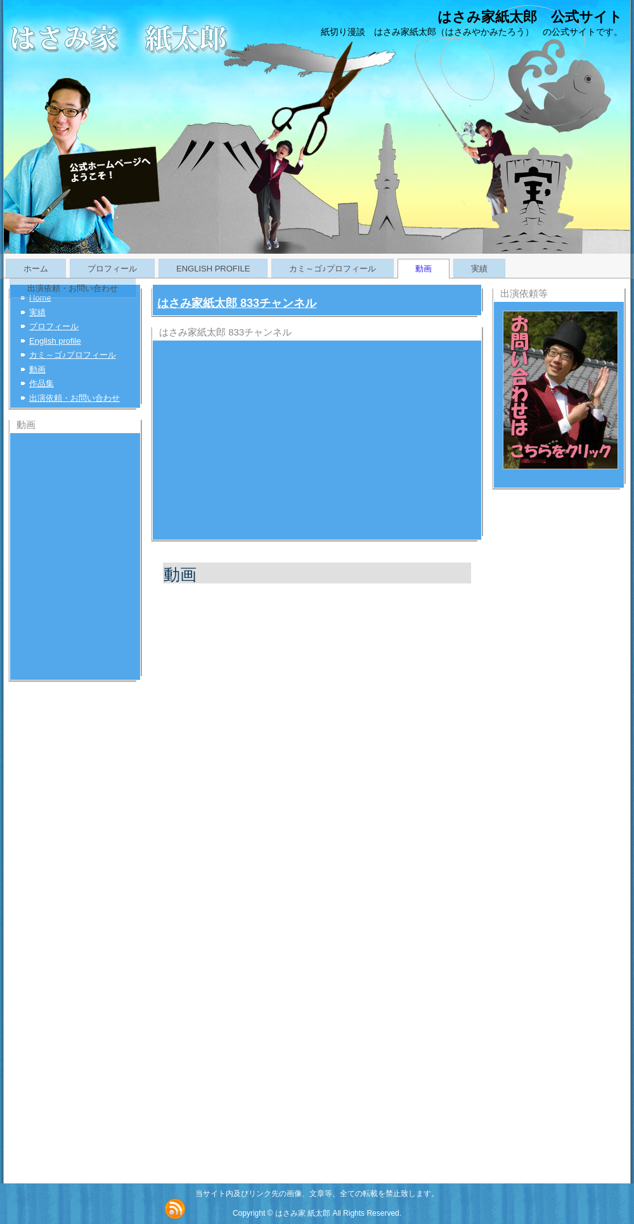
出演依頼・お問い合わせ (72, 288)
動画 (423, 268)
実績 (479, 268)
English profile (213, 268)
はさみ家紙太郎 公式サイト (530, 17)
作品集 (41, 383)
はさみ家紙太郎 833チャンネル (236, 303)
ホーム (35, 268)
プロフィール (112, 268)
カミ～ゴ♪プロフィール (332, 268)
